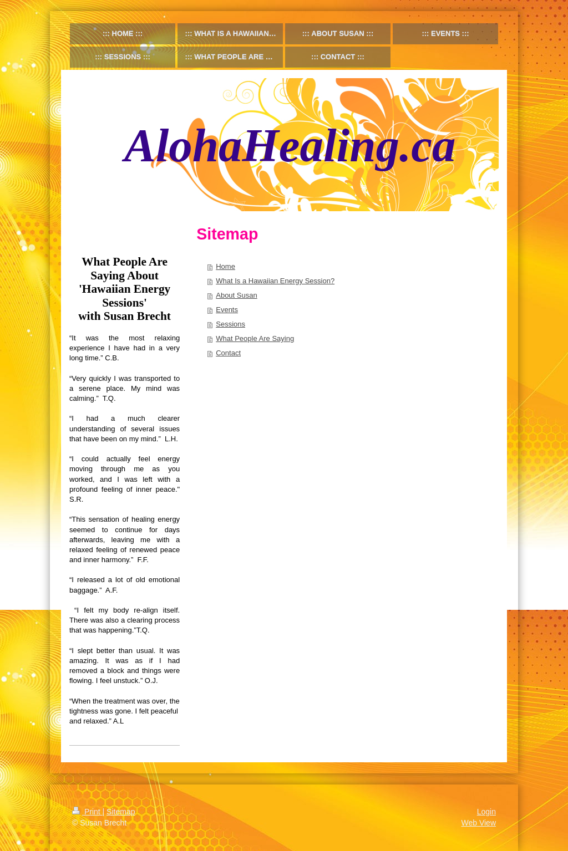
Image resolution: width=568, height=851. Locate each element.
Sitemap (120, 811)
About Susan (236, 295)
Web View (478, 822)
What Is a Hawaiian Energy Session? (275, 281)
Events (227, 309)
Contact (228, 353)
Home (225, 266)
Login (486, 811)
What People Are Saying (255, 338)
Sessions (230, 324)
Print (87, 811)
